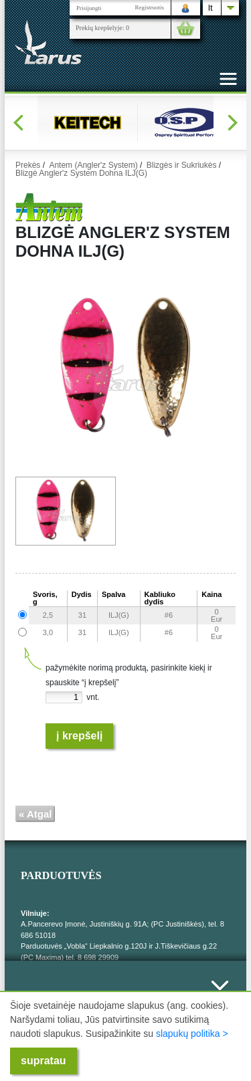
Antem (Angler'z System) (93, 165)
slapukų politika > (192, 1033)
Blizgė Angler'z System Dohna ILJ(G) (81, 173)
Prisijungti (89, 8)
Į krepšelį (79, 735)
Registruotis (149, 7)
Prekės (27, 165)
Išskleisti (219, 993)
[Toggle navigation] (228, 79)
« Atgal (35, 814)
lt (210, 8)
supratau (43, 1060)
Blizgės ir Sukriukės (182, 165)
